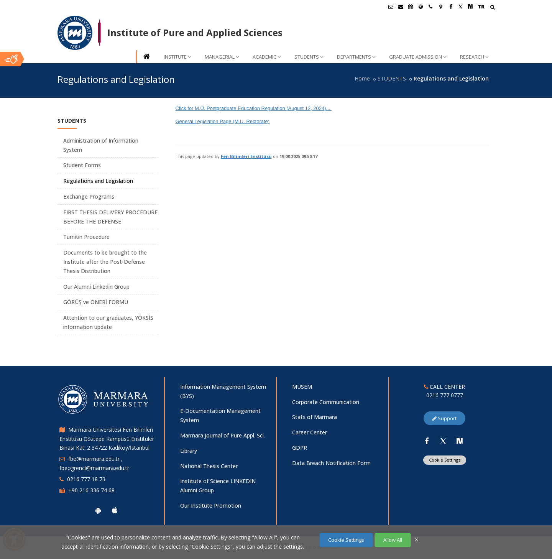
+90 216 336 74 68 (91, 490)
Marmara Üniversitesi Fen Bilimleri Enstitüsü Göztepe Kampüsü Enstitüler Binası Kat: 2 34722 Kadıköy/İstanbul (106, 439)
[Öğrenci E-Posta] (390, 6)
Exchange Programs (88, 196)
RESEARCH (474, 56)
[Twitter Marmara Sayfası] (460, 6)
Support (444, 418)
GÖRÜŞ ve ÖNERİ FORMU (95, 302)
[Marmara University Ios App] (114, 510)
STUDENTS (308, 56)
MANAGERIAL (222, 56)
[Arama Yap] (492, 8)
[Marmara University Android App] (98, 510)
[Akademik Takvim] (410, 6)
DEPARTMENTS (356, 56)
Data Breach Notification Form (331, 463)
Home (362, 78)
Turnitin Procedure (86, 236)
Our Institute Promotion (210, 505)
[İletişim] (430, 6)
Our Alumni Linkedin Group (96, 286)
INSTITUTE (177, 56)
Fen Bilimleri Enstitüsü (246, 156)
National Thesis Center (209, 466)
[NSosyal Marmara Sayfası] (470, 6)
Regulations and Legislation (98, 180)
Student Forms (82, 165)
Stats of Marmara (314, 417)
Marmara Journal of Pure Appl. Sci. (222, 435)
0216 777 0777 (444, 395)
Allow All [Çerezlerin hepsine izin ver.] (392, 539)
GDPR (299, 447)
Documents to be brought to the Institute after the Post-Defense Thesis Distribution (105, 262)
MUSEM (302, 386)
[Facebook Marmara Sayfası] (450, 6)
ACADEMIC (267, 56)
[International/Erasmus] (420, 6)
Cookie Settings (444, 460)
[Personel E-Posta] (400, 6)
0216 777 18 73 (86, 479)
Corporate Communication (325, 402)
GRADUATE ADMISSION (417, 56)
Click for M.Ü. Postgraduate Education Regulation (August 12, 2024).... (254, 108)
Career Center (309, 432)
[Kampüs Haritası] (440, 6)
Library (188, 450)
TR (481, 6)
